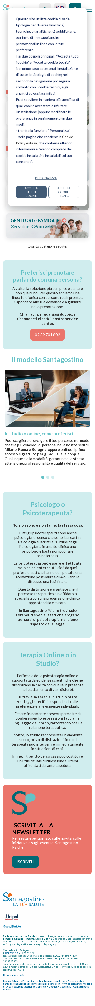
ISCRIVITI (25, 861)
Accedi (75, 9)
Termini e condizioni (55, 981)
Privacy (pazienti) (31, 981)
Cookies (53, 986)
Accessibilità (75, 981)
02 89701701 (11, 953)
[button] (42, 477)
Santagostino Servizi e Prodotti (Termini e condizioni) (32, 983)
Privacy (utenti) (11, 981)
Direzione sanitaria (14, 975)
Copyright (65, 986)
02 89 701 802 (47, 334)
